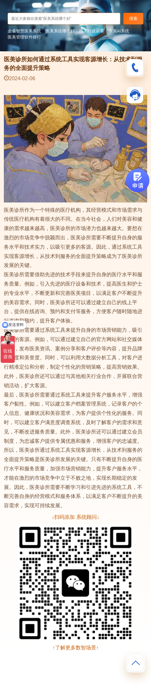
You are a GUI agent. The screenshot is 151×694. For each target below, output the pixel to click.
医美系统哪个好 (60, 31)
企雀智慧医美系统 (24, 31)
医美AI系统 (119, 31)
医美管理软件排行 (24, 37)
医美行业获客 (91, 31)
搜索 (133, 18)
